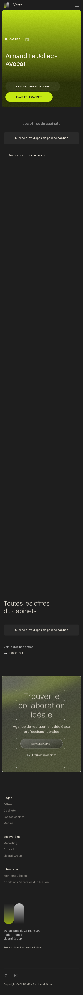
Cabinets (10, 811)
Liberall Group (13, 857)
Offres (8, 805)
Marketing (10, 844)
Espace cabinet (14, 818)
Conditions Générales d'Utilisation (26, 883)
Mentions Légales (16, 877)
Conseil (9, 850)
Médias (8, 824)
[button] (75, 5)
